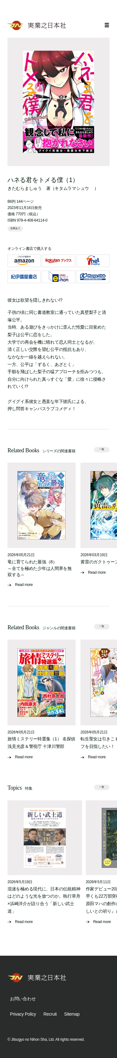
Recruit (49, 1014)
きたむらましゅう (24, 188)
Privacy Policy (23, 1014)
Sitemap (72, 1014)
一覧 (101, 449)
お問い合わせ (23, 998)
